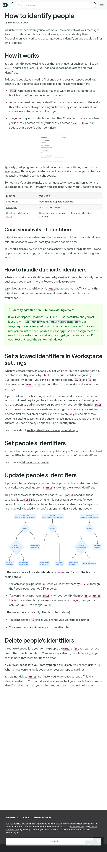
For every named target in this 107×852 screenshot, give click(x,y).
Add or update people (35, 462)
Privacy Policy (77, 826)
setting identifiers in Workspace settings (52, 430)
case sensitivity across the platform (69, 248)
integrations (12, 171)
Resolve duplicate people (59, 281)
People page (12, 201)
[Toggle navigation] (101, 5)
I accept (53, 841)
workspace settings (83, 79)
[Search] (53, 5)
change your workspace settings (69, 619)
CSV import (11, 207)
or (92, 595)
